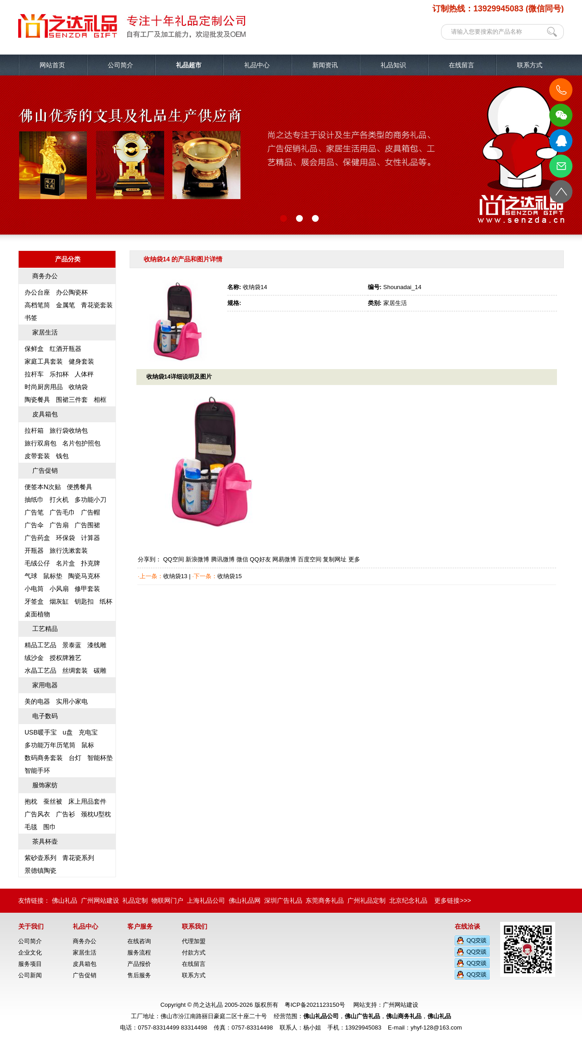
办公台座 (37, 292)
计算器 (90, 537)
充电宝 (88, 732)
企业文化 (30, 952)
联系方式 (529, 65)
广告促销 (45, 470)
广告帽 (90, 512)
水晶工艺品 (40, 670)
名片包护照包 (81, 443)
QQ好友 (260, 559)
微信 (242, 559)
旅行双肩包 (40, 443)
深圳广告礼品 (283, 900)
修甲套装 (87, 588)
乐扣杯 (59, 374)
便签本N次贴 (43, 486)
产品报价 (139, 963)
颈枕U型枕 (96, 814)
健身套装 (81, 361)
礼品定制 (135, 900)
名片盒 (65, 563)
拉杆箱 (34, 430)
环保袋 (65, 537)
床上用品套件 (87, 801)
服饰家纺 (45, 785)
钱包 (62, 456)
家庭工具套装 (44, 361)
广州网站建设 (100, 900)
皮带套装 (37, 456)
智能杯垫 (100, 757)
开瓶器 (34, 550)
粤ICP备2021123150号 (315, 1004)
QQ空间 (173, 559)
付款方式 (194, 952)
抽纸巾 (34, 499)
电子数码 (45, 716)
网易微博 (284, 559)
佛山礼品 (64, 900)
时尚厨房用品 (44, 386)
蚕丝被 (52, 801)
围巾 (49, 826)
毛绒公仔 (37, 563)
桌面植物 (37, 614)
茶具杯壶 (45, 841)
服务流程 (139, 952)
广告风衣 (37, 814)
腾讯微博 (223, 559)
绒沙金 (34, 657)
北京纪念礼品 (408, 900)
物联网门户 (167, 900)
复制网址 (334, 559)
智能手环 (37, 770)
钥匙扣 (84, 601)
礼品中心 (257, 65)
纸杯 (106, 601)
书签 (31, 317)
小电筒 (34, 588)
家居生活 (45, 332)
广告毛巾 (62, 512)
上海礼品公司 (206, 900)
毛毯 (31, 826)
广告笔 (34, 512)
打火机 (59, 499)
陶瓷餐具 (37, 399)
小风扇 (59, 588)
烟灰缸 (59, 601)
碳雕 (100, 670)
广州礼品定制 (366, 900)
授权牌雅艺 (65, 657)
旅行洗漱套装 (69, 550)
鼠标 (87, 745)
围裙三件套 (72, 399)
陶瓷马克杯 (84, 576)
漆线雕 (96, 645)
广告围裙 (87, 525)
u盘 (68, 732)
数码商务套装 (44, 757)
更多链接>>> (452, 900)
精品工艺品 (40, 645)
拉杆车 (34, 374)
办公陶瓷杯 (72, 292)
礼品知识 (393, 65)
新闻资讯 (325, 65)
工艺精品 (45, 628)
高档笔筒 (37, 305)
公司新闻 (30, 975)
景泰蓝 (71, 645)
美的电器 (37, 701)
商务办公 (45, 276)
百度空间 (309, 559)
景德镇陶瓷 (40, 870)
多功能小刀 (90, 499)
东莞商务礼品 (325, 900)
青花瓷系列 (78, 857)
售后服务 (139, 975)
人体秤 (84, 374)
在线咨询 (139, 941)
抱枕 (31, 801)
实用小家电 (72, 701)
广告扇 (59, 525)
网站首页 (52, 65)
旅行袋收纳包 (69, 430)
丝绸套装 (75, 670)
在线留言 (461, 65)
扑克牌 (90, 563)
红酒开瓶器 (65, 348)
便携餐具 (79, 486)
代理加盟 (194, 941)
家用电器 (45, 685)
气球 (31, 576)
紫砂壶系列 (40, 857)
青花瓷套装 (97, 305)
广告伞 (34, 525)
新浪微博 (197, 559)
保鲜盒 (34, 348)
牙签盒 (34, 601)
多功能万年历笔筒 (50, 745)
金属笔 (65, 305)
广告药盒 (37, 537)
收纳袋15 (229, 576)
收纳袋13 (175, 576)
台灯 (75, 757)
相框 (100, 399)
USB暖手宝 (41, 732)
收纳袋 (78, 386)
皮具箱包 (45, 414)
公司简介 (120, 65)
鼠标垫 (52, 576)
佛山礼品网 (245, 900)
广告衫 (65, 814)
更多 (354, 559)
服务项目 (30, 963)
